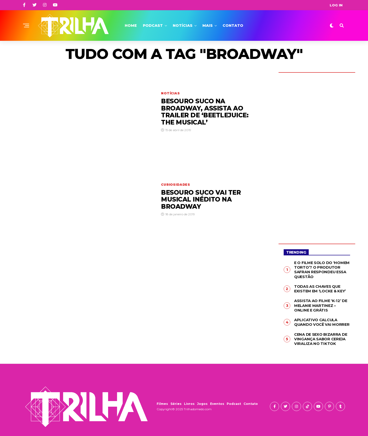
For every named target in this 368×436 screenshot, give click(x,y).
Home (131, 25)
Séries (175, 401)
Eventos (217, 401)
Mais (207, 25)
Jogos (202, 401)
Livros (189, 401)
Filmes (162, 401)
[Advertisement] (317, 154)
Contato (233, 25)
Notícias (182, 25)
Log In (336, 5)
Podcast (153, 25)
